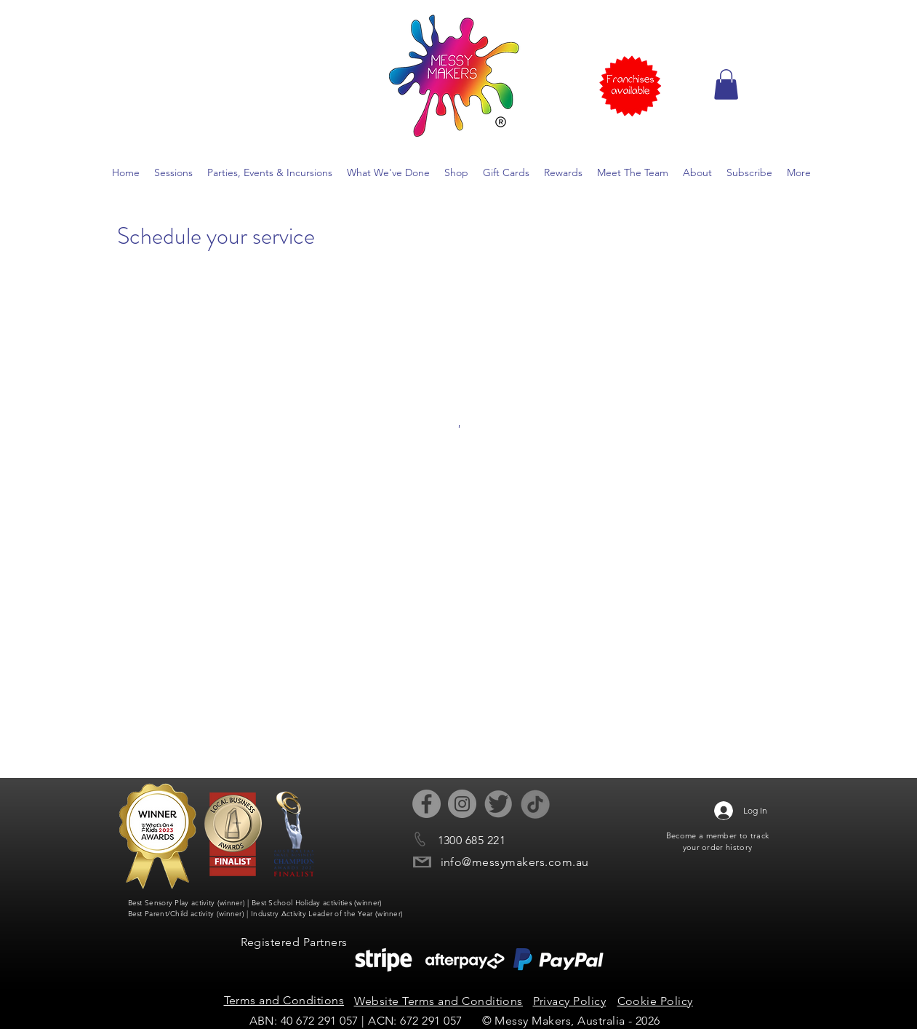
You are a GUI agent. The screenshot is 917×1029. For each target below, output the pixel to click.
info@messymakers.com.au (515, 862)
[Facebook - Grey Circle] (426, 804)
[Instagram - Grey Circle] (462, 804)
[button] (726, 84)
